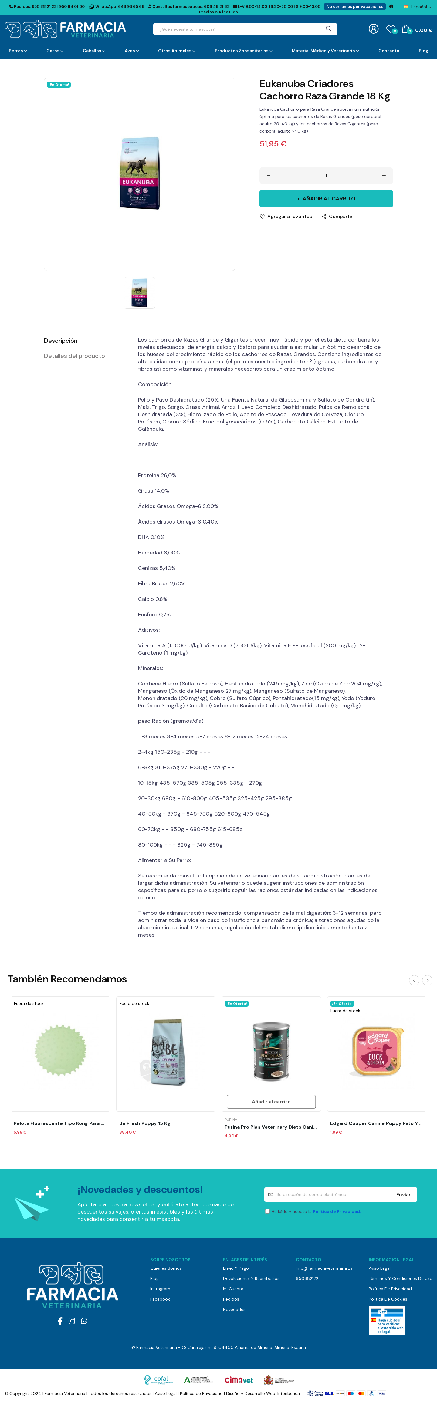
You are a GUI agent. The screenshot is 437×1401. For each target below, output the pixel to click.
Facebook (160, 1299)
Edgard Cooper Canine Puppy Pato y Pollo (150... (377, 1123)
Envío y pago (236, 1268)
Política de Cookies (388, 1299)
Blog (154, 1278)
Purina (231, 1119)
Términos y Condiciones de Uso (400, 1278)
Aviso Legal (380, 1268)
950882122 (307, 1278)
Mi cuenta (233, 1289)
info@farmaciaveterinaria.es (324, 1268)
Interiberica (288, 1393)
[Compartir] (337, 216)
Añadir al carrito (328, 198)
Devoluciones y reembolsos (251, 1278)
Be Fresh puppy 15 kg (144, 1123)
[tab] (83, 341)
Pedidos (231, 1299)
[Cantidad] (326, 175)
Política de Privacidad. (337, 1211)
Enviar (403, 1194)
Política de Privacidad (390, 1289)
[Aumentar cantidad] (384, 175)
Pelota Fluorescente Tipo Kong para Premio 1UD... (60, 1123)
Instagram (160, 1289)
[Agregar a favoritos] (285, 216)
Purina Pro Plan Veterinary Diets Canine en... (271, 1127)
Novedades (234, 1309)
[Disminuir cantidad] (268, 175)
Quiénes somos (166, 1268)
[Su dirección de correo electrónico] (340, 1194)
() (391, 29)
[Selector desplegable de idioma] (418, 6)
